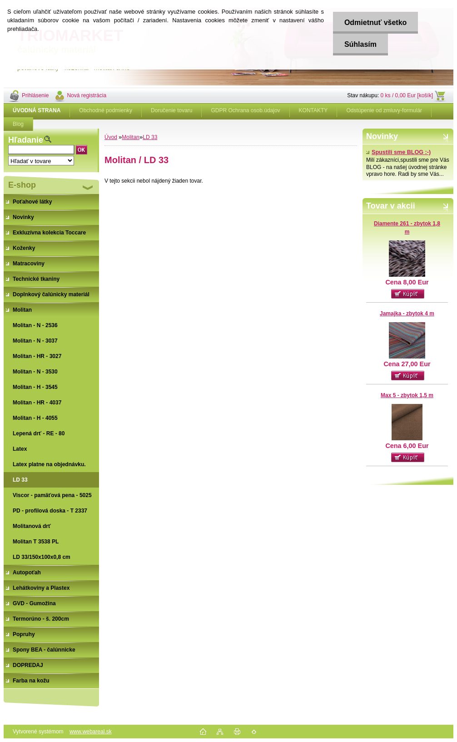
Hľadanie (25, 139)
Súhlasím (360, 44)
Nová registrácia (86, 95)
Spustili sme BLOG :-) (398, 152)
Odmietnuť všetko (375, 22)
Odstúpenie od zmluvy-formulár (384, 110)
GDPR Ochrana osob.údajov (245, 110)
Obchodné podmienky (105, 110)
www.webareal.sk (91, 731)
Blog (18, 124)
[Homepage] (37, 110)
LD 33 (150, 137)
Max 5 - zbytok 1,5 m (407, 395)
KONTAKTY (313, 110)
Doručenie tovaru (171, 110)
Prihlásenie (35, 95)
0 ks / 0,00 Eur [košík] (407, 95)
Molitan (130, 137)
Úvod (110, 137)
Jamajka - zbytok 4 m (407, 313)
